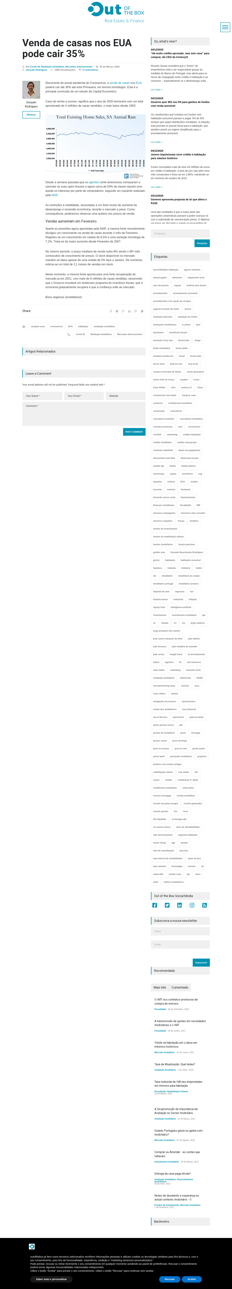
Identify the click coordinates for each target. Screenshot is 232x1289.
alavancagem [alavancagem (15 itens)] (160, 277)
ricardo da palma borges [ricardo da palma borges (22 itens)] (165, 803)
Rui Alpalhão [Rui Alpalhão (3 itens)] (159, 819)
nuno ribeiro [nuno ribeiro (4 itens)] (159, 693)
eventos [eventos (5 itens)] (171, 489)
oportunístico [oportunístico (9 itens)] (189, 701)
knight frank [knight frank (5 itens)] (176, 654)
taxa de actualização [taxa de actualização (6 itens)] (163, 850)
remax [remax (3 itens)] (156, 780)
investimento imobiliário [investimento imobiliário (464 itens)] (184, 615)
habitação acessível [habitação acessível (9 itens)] (191, 560)
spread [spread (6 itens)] (184, 843)
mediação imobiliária (104, 326)
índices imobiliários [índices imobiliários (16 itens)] (174, 882)
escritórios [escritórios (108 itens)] (187, 474)
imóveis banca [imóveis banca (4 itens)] (160, 599)
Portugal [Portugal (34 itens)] (195, 733)
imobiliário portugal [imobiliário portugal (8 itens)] (163, 584)
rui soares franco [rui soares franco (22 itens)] (162, 827)
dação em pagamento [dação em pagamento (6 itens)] (189, 450)
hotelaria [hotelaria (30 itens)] (185, 568)
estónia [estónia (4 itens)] (171, 481)
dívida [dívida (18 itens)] (172, 466)
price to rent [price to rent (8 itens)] (180, 748)
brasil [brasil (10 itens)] (182, 356)
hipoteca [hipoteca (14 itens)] (157, 568)
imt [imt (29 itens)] (191, 591)
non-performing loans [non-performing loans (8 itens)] (164, 686)
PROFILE (31, 115)
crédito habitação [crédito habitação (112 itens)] (192, 434)
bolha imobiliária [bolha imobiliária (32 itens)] (161, 348)
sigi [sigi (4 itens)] (173, 843)
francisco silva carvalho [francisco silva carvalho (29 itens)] (193, 513)
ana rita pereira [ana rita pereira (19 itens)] (161, 285)
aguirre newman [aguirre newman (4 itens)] (192, 270)
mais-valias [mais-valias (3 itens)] (159, 670)
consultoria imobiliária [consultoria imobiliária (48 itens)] (191, 419)
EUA (139, 82)
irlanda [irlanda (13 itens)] (164, 623)
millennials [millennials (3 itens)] (185, 678)
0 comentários (90, 70)
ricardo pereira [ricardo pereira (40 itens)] (160, 811)
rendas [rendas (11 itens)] (168, 780)
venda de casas (120, 82)
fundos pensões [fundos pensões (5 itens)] (186, 544)
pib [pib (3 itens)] (181, 725)
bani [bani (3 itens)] (198, 324)
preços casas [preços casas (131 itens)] (160, 741)
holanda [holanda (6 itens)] (172, 568)
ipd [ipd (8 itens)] (203, 615)
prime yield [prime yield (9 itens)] (158, 756)
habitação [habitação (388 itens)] (170, 560)
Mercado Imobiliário (164, 1052)
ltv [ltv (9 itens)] (180, 662)
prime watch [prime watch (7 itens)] (199, 748)
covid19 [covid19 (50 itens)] (157, 434)
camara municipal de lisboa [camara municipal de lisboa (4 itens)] (167, 372)
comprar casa (38, 326)
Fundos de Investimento (166, 1205)
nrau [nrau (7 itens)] (196, 686)
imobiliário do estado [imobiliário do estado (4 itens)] (189, 576)
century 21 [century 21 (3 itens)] (186, 387)
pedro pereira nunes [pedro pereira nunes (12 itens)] (163, 725)
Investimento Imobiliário (166, 1162)
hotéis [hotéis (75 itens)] (199, 568)
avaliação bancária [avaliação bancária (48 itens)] (162, 317)
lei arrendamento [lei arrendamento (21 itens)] (196, 654)
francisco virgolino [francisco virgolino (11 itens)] (162, 521)
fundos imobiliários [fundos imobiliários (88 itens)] (163, 544)
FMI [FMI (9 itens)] (198, 505)
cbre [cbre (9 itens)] (173, 387)
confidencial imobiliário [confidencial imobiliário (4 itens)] (180, 403)
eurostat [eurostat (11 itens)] (157, 489)
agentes (94, 182)
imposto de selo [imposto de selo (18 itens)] (161, 591)
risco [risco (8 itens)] (185, 811)
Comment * (84, 414)
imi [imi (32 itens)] (154, 576)
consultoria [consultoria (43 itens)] (176, 411)
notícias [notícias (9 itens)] (185, 686)
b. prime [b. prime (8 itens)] (186, 324)
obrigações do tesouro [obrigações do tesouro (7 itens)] (164, 701)
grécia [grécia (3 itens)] (156, 560)
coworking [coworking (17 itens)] (172, 434)
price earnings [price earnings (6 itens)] (179, 741)
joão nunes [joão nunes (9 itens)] (158, 654)
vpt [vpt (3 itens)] (188, 874)
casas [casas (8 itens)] (196, 379)
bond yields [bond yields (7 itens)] (182, 348)
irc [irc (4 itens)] (154, 623)
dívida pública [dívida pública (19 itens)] (188, 466)
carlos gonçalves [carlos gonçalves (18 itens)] (195, 372)
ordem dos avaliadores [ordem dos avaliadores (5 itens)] (165, 709)
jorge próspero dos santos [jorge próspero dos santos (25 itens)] (166, 631)
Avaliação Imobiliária (165, 1070)
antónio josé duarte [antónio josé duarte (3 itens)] (196, 285)
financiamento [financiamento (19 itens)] (188, 497)
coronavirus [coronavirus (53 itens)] (194, 427)
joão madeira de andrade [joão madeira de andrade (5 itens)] (184, 646)
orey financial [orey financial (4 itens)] (189, 709)
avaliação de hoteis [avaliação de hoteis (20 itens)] (187, 317)
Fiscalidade (160, 1009)
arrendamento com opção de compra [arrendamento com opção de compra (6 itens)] (172, 301)
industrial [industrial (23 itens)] (178, 599)
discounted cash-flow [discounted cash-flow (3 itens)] (164, 458)
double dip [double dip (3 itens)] (158, 466)
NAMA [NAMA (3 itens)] (199, 678)
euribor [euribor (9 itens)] (194, 481)
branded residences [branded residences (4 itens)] (163, 356)
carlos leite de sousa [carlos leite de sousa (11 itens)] (163, 379)
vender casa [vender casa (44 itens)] (175, 874)
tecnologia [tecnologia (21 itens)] (177, 866)
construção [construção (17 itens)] (159, 411)
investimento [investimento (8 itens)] (159, 615)
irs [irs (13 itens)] (175, 623)
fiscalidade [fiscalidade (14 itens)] (185, 505)
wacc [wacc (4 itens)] (198, 874)
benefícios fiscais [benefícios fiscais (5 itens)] (178, 332)
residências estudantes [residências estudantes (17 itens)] (165, 788)
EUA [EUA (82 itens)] (182, 481)
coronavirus (56, 326)
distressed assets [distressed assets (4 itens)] (190, 458)
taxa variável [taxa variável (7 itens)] (159, 866)
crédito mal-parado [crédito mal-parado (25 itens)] (187, 442)
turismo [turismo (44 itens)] (192, 866)
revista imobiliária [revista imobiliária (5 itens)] (186, 795)
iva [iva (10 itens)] (183, 623)
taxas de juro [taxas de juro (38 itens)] (194, 858)
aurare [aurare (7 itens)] (187, 309)
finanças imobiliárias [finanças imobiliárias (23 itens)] (163, 505)
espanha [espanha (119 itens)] (157, 481)
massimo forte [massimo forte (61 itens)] (193, 670)
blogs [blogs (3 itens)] (198, 340)
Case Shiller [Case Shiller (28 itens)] (159, 387)
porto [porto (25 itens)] (183, 733)
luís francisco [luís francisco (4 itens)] (194, 662)
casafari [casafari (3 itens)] (184, 379)
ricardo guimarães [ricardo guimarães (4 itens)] (193, 803)
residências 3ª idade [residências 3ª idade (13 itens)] (188, 780)
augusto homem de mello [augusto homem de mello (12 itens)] (166, 309)
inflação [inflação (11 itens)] (193, 599)
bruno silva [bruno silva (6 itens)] (159, 364)
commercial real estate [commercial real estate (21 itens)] (164, 395)
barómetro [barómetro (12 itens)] (158, 332)
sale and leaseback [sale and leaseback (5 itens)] (163, 835)
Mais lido (160, 987)
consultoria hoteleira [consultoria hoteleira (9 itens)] (163, 419)
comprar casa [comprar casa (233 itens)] (189, 395)
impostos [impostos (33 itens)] (179, 591)
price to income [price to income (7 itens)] (161, 748)
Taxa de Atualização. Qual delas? (174, 1064)
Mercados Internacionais (79, 66)
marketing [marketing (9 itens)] (175, 670)
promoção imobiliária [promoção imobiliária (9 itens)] (181, 756)
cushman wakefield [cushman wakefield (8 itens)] (163, 450)
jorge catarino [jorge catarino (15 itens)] (198, 623)
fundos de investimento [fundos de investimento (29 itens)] (165, 529)
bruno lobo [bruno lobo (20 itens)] (195, 356)
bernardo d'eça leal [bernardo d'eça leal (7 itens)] (163, 340)
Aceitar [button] (192, 1279)
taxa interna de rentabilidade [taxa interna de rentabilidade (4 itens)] (167, 858)
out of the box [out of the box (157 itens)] (160, 717)
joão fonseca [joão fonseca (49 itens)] (159, 646)
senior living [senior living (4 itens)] (159, 843)
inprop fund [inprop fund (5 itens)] (159, 607)
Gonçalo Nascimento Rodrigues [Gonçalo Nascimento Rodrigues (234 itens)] (187, 552)
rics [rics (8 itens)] (176, 811)
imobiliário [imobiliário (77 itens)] (167, 576)
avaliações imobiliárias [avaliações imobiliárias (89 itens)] (165, 324)
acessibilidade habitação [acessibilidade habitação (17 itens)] (165, 270)
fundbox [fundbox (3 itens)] (194, 521)
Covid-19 (35, 66)
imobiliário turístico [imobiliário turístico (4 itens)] (189, 584)
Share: (26, 311)
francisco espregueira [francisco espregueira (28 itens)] (164, 513)
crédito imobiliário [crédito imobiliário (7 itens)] (162, 442)
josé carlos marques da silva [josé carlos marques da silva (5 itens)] (167, 638)
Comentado (180, 987)
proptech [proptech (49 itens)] (201, 756)
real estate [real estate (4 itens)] (183, 772)
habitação (83, 326)
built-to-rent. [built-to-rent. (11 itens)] (176, 364)
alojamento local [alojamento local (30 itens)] (196, 277)
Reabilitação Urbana (177, 1091)
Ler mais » (157, 89)
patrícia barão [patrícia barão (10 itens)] (196, 717)
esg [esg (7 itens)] (200, 474)
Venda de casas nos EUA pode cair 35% (77, 48)
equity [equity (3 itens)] (173, 474)
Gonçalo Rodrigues (36, 70)
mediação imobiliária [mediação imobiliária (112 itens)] (163, 678)
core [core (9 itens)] (180, 427)
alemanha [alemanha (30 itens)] (177, 277)
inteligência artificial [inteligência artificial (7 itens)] (181, 607)
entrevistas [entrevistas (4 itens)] (158, 474)
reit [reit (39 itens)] (196, 772)
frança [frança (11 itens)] (181, 521)
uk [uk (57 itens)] (202, 866)
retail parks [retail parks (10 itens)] (188, 788)
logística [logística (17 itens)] (169, 662)
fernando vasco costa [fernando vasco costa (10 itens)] (164, 497)
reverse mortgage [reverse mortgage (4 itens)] (162, 795)
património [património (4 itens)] (178, 717)
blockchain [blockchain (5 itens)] (183, 340)
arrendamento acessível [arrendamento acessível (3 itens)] (185, 293)
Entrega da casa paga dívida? (172, 1173)
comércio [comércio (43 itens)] (158, 403)
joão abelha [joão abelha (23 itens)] (194, 638)
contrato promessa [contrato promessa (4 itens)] (163, 427)
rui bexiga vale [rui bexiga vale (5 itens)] (179, 819)
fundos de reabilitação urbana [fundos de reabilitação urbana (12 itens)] (168, 536)
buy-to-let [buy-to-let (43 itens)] (193, 364)
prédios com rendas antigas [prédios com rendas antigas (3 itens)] (167, 764)
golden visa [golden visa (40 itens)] (159, 552)
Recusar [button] (170, 1279)
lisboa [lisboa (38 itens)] (156, 662)
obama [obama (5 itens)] (174, 693)
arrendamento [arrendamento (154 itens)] (160, 293)
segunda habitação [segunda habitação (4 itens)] (188, 835)
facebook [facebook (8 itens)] (185, 489)
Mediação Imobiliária (52, 66)
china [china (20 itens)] (200, 387)
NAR (55, 195)
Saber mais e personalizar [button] (51, 1279)
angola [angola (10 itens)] (177, 285)
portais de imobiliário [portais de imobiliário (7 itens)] (164, 733)
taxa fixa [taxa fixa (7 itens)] (183, 850)
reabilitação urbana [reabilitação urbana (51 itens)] (163, 772)
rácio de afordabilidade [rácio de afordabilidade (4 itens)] (187, 827)
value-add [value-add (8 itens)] (158, 874)
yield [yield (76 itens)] (155, 882)
